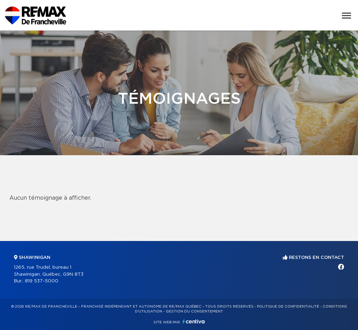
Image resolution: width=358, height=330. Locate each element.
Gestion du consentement (194, 311)
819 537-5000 (41, 281)
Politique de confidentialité (288, 306)
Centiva (193, 321)
